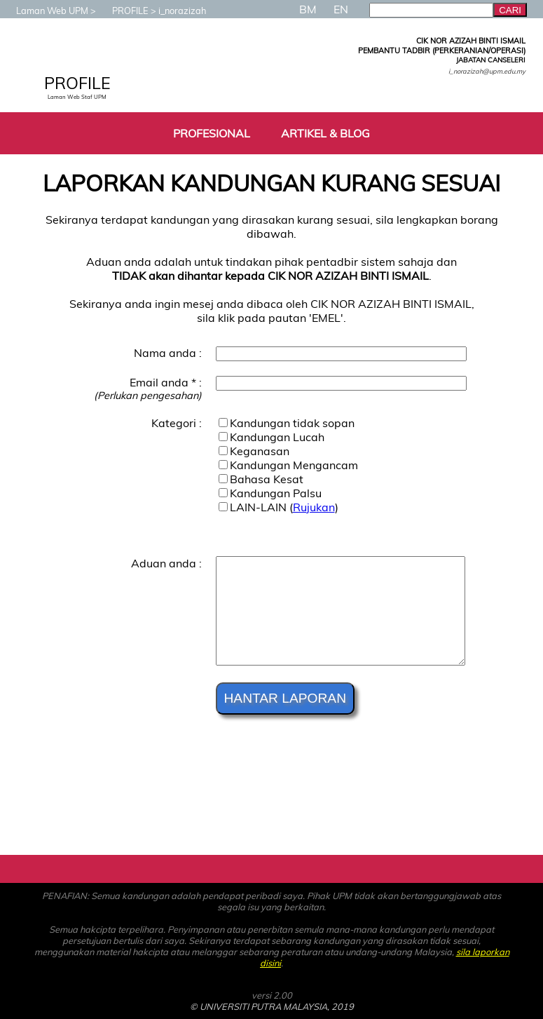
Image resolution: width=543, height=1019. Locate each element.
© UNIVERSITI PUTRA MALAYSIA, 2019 (272, 1006)
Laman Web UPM (45, 10)
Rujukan (314, 507)
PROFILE (123, 10)
